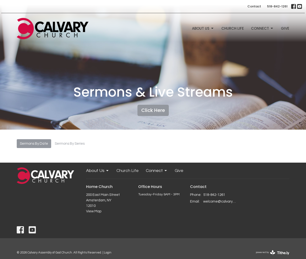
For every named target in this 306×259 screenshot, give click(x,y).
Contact (254, 6)
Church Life (232, 28)
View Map (93, 211)
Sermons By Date (34, 143)
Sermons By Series (70, 143)
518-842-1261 (277, 6)
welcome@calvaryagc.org (220, 201)
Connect (262, 28)
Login (107, 252)
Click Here (153, 110)
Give (285, 28)
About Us (203, 28)
